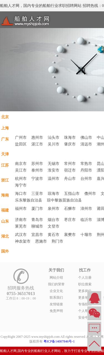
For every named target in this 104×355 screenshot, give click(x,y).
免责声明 (56, 311)
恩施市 (41, 241)
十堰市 (86, 235)
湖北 (5, 236)
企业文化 (56, 291)
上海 (5, 128)
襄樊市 (70, 235)
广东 (5, 139)
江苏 (5, 165)
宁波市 (37, 179)
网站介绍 (56, 278)
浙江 (5, 180)
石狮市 (70, 209)
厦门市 (37, 209)
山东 (5, 221)
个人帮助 (85, 311)
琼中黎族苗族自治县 (64, 200)
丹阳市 (86, 170)
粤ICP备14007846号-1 (59, 341)
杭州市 (21, 179)
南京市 (21, 164)
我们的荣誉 (56, 284)
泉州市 (53, 209)
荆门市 (57, 241)
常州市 (70, 164)
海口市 (21, 194)
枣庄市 (70, 220)
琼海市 (53, 194)
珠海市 (70, 137)
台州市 (86, 179)
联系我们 (56, 297)
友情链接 (56, 304)
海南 (5, 195)
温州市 (53, 179)
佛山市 (86, 137)
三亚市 (37, 194)
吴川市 (53, 144)
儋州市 (90, 194)
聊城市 (37, 226)
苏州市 (37, 164)
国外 (5, 251)
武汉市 (21, 235)
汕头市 (53, 137)
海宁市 (21, 185)
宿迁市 (70, 170)
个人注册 (85, 278)
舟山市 (70, 179)
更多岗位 (85, 291)
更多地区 (85, 297)
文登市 (53, 226)
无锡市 (53, 164)
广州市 (21, 137)
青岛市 (37, 220)
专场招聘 (85, 304)
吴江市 (21, 170)
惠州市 (37, 137)
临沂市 (86, 220)
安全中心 (85, 317)
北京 (5, 117)
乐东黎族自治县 (28, 200)
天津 (5, 154)
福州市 (21, 209)
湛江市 (37, 144)
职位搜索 (85, 284)
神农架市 (23, 241)
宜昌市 (37, 235)
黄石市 (53, 235)
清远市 (86, 144)
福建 (5, 210)
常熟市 (86, 164)
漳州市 (86, 209)
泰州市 (37, 170)
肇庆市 (70, 144)
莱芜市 (21, 226)
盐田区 (21, 144)
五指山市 (72, 194)
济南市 (21, 220)
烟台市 (53, 220)
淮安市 (53, 170)
